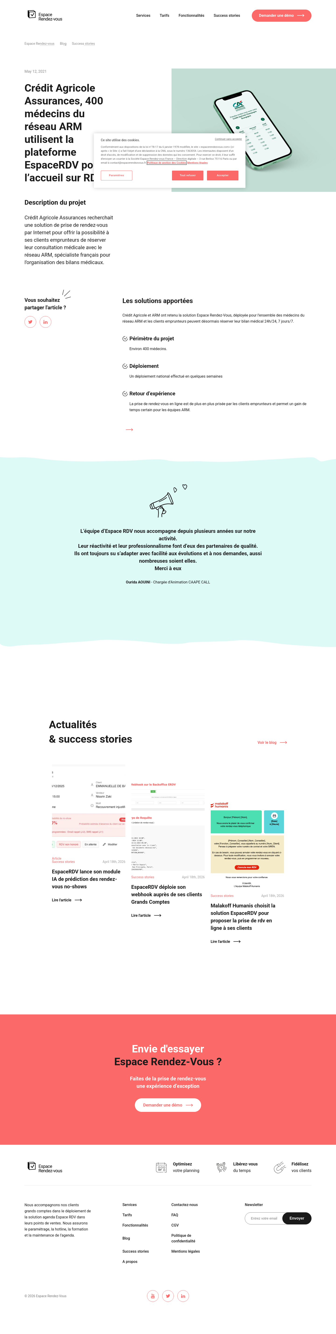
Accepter (223, 175)
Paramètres (116, 175)
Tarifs (164, 15)
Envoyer (297, 1218)
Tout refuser (188, 175)
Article (56, 858)
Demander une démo (168, 1105)
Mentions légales (186, 1251)
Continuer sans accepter (228, 139)
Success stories (227, 15)
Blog (63, 43)
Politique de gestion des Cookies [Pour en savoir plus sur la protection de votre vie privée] (166, 162)
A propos (129, 1261)
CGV (175, 1225)
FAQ (175, 1215)
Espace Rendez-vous (39, 43)
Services (143, 15)
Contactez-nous (185, 1205)
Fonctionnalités (191, 15)
